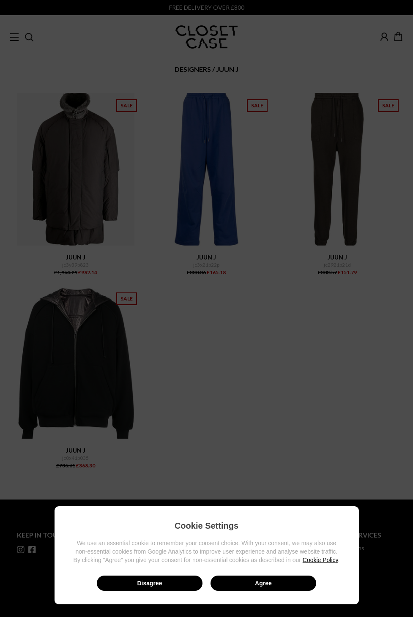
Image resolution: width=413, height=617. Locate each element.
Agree (263, 583)
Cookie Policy (320, 560)
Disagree (149, 583)
